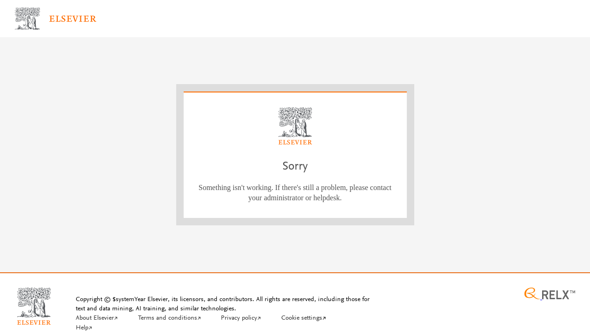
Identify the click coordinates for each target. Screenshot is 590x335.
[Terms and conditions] (169, 318)
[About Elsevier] (97, 318)
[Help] (84, 328)
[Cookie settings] (303, 318)
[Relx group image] (549, 295)
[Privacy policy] (241, 318)
